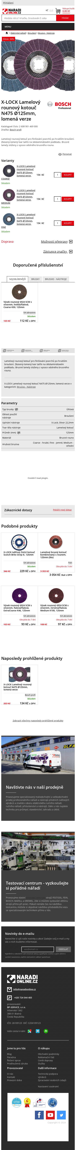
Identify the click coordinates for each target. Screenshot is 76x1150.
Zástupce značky (57, 251)
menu (8, 26)
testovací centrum (35, 897)
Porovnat (67, 154)
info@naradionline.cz (24, 989)
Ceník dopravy (45, 1060)
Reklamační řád (46, 1057)
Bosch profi (15, 129)
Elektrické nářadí (18, 33)
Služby (41, 1063)
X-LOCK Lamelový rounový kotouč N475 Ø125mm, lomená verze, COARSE (18, 172)
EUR (51, 10)
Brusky (35, 279)
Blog (9, 1054)
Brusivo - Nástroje (46, 33)
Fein (70, 562)
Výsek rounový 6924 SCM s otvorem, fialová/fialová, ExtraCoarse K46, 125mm (18, 608)
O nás (10, 1073)
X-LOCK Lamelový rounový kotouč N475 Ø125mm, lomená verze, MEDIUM (18, 196)
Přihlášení (8, 2)
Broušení (32, 33)
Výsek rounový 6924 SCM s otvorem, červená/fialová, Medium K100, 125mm (54, 608)
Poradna (11, 1057)
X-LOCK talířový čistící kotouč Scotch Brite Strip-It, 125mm (19, 553)
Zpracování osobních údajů (52, 1080)
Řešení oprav (14, 1060)
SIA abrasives (29, 312)
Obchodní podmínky (48, 1054)
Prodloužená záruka (17, 1063)
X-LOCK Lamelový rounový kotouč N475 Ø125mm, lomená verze (18, 687)
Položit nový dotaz (62, 509)
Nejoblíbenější (17, 279)
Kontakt (11, 1077)
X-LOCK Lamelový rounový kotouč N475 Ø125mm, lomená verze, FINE (18, 221)
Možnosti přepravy (56, 241)
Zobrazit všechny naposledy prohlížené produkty (38, 720)
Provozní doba (14, 1080)
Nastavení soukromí (48, 1086)
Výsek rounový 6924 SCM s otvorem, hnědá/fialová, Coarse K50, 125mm (18, 304)
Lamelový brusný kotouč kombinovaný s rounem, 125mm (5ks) (53, 555)
